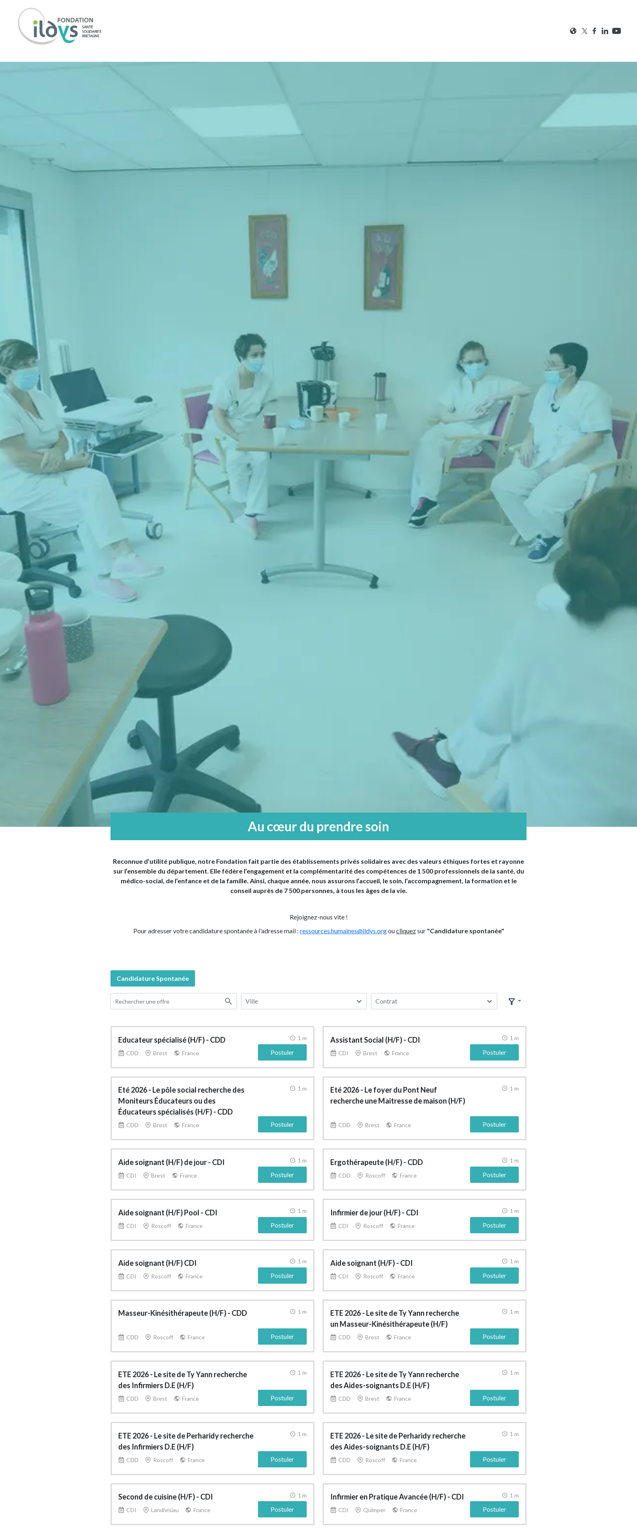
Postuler (282, 1051)
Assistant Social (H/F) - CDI (375, 1038)
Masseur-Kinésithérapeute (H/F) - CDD (182, 1308)
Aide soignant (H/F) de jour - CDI (171, 1160)
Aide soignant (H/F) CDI (157, 1259)
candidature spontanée (153, 978)
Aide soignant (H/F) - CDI (371, 1259)
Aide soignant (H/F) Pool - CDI (167, 1209)
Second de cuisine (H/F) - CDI (165, 1490)
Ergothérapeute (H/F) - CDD (376, 1160)
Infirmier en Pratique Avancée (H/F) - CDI (397, 1490)
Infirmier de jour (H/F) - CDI (374, 1209)
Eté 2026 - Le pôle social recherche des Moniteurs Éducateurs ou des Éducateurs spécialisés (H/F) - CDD (181, 1099)
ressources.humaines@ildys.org (343, 931)
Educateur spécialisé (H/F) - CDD (171, 1038)
